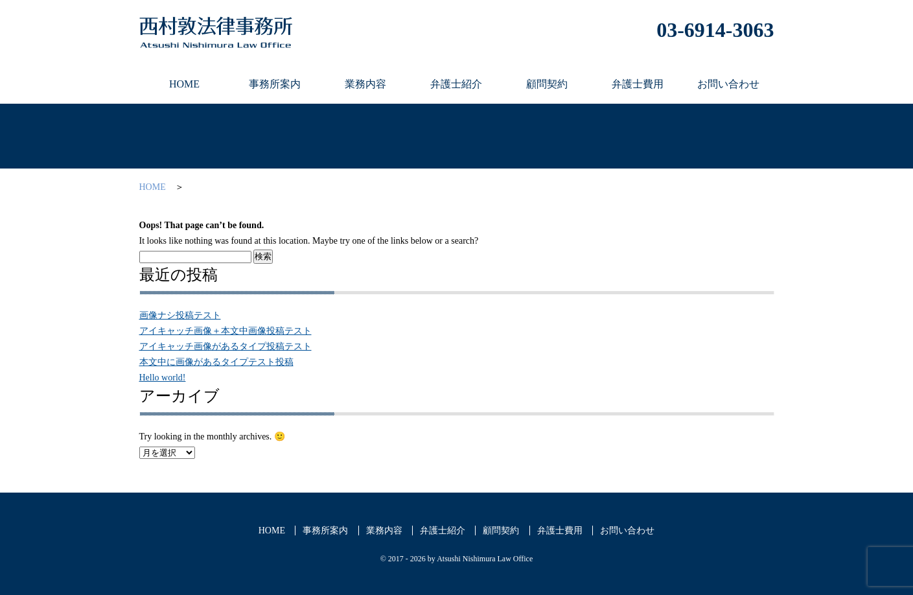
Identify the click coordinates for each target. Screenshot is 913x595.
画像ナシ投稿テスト (180, 315)
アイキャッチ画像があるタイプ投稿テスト (225, 346)
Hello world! (162, 377)
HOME (152, 187)
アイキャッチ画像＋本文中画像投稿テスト (225, 331)
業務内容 (384, 530)
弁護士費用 (560, 530)
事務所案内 (325, 530)
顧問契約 (501, 530)
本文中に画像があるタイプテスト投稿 (216, 362)
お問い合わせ (627, 530)
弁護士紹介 (442, 530)
